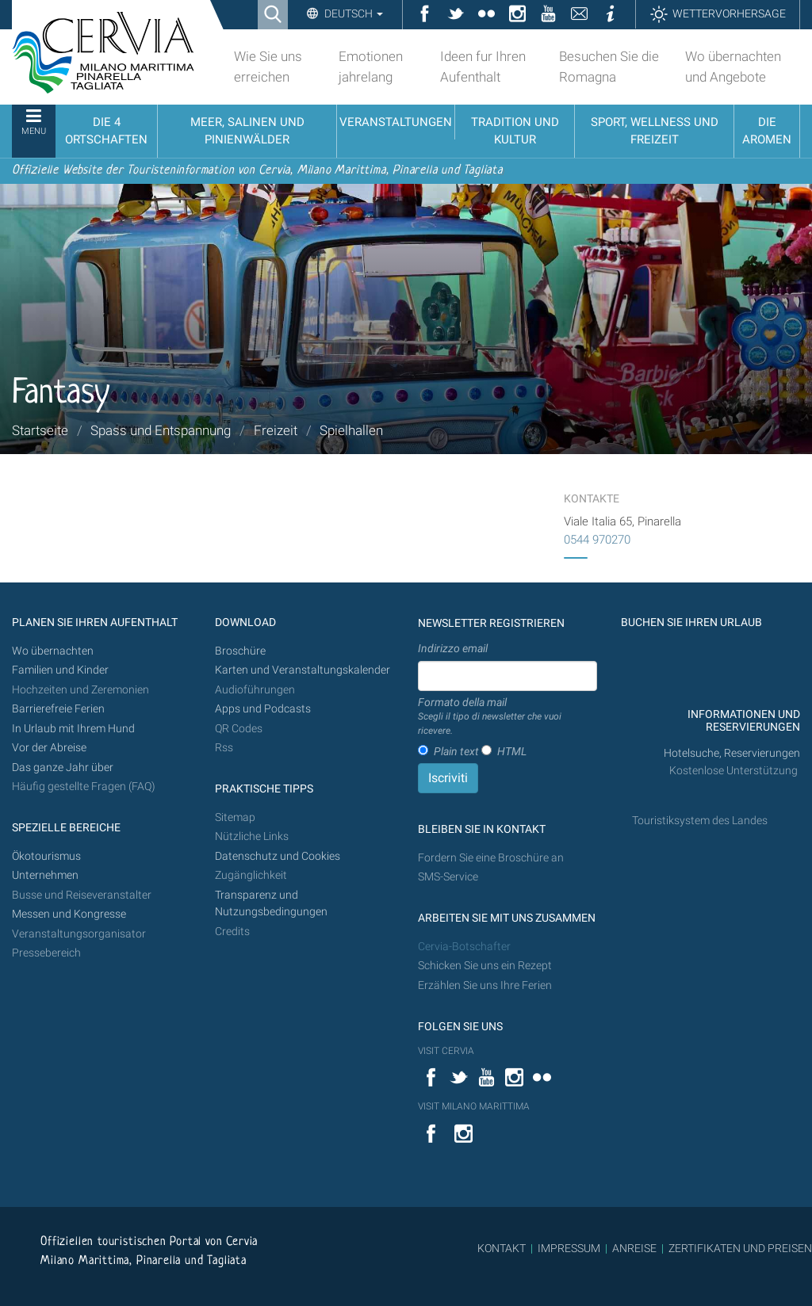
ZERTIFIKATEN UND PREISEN (740, 1248)
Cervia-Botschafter (464, 946)
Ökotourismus (46, 856)
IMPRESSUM (569, 1248)
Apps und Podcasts (263, 709)
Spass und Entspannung (160, 430)
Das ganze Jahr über (62, 767)
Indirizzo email (453, 648)
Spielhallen (351, 430)
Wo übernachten (53, 651)
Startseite (40, 430)
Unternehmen (45, 875)
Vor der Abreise (49, 747)
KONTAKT (501, 1248)
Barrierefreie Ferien (59, 709)
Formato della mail (507, 717)
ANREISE (634, 1248)
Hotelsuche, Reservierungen (732, 753)
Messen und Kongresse (69, 914)
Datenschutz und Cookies (279, 856)
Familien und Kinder (60, 670)
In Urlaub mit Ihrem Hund (73, 728)
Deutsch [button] (352, 13)
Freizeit (275, 430)
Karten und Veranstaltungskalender (302, 670)
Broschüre (240, 651)
